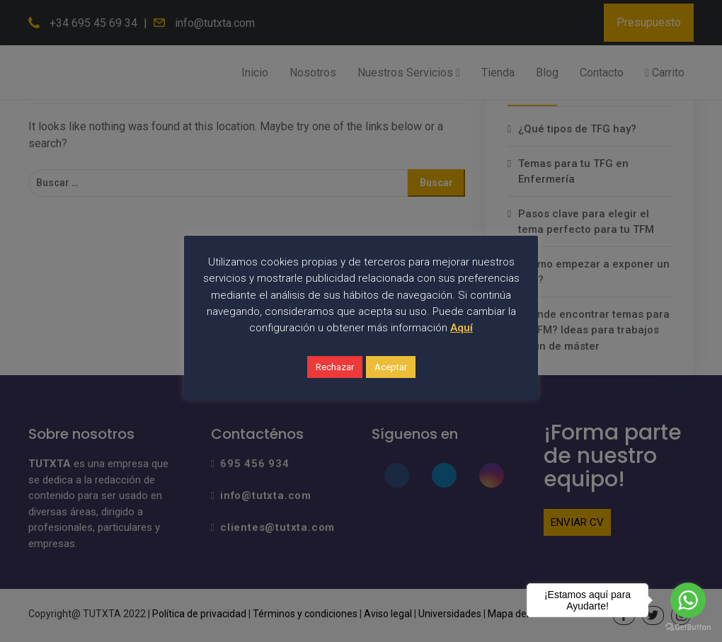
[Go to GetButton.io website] (688, 627)
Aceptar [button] (390, 367)
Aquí (461, 327)
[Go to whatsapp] (688, 600)
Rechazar (335, 367)
